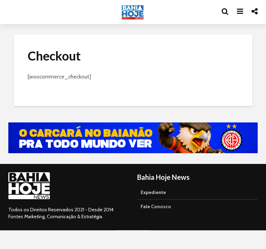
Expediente (153, 192)
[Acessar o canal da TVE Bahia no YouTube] (133, 137)
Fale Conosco (156, 206)
